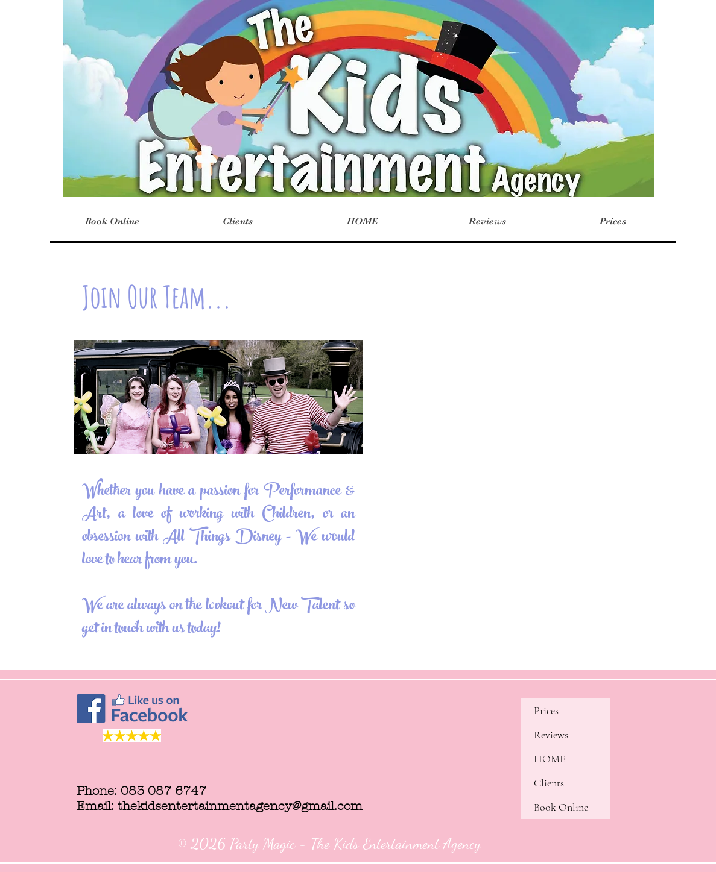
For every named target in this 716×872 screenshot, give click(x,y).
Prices (546, 710)
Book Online (561, 807)
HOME (550, 758)
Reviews (551, 734)
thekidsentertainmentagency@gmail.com (240, 806)
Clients (549, 782)
